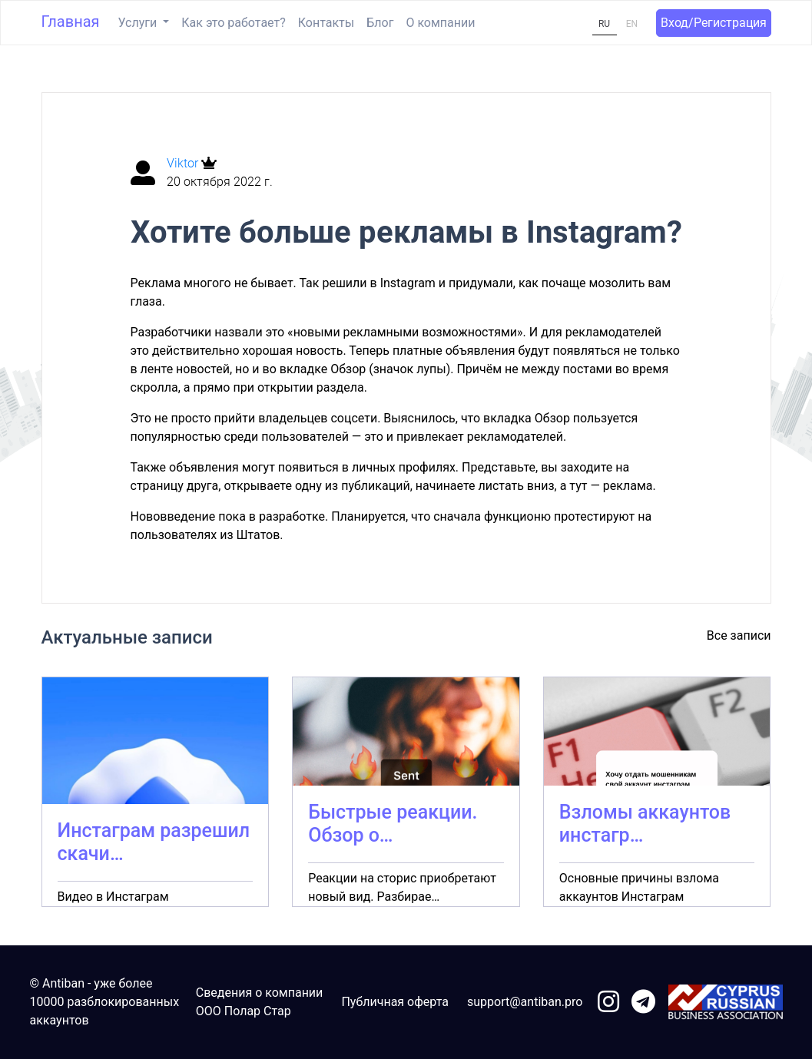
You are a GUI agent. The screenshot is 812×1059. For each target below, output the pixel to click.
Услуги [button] (139, 22)
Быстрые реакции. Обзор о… (392, 823)
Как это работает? (233, 22)
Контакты (326, 22)
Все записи (739, 635)
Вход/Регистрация (714, 22)
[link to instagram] (608, 1002)
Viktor (184, 163)
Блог (379, 22)
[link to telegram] (643, 1002)
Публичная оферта (395, 1001)
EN (632, 23)
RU (604, 23)
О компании (440, 22)
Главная (70, 21)
